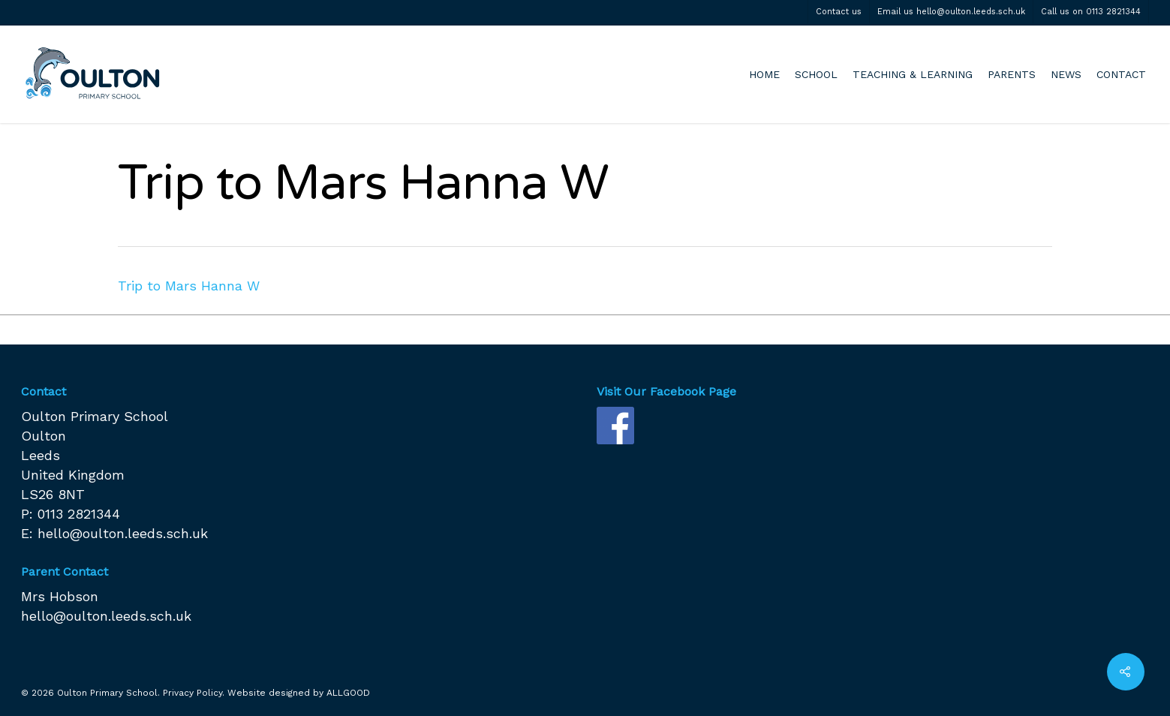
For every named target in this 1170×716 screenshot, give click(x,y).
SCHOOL (816, 74)
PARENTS (1012, 74)
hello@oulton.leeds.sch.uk (123, 533)
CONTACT (1121, 74)
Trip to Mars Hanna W (189, 285)
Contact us (839, 12)
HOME (764, 74)
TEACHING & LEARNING (913, 74)
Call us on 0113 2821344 (1091, 12)
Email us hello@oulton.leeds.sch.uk (951, 12)
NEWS (1066, 74)
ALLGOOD (348, 692)
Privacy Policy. (193, 692)
